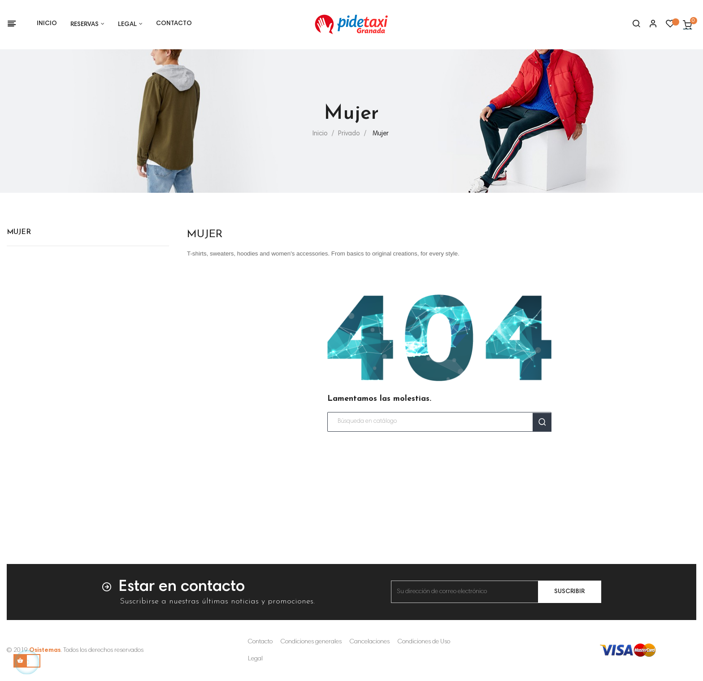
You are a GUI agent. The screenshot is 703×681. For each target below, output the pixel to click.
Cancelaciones (370, 642)
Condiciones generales (311, 642)
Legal (255, 659)
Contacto (260, 642)
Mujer (19, 232)
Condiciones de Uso (424, 642)
